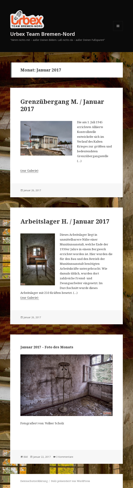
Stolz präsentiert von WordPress (70, 481)
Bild (25, 456)
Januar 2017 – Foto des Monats (46, 347)
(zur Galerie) (29, 171)
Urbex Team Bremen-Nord (42, 33)
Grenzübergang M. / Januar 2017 (62, 105)
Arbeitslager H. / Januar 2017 (65, 221)
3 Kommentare (64, 456)
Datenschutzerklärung (34, 481)
